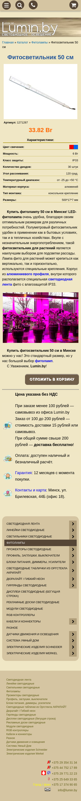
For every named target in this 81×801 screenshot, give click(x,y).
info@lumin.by (67, 790)
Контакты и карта (30, 490)
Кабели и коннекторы (19, 734)
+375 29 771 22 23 (64, 773)
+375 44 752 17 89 (64, 767)
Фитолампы (13, 691)
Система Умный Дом (18, 745)
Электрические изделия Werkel (25, 753)
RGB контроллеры (17, 730)
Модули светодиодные (19, 726)
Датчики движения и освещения (25, 741)
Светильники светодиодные (23, 687)
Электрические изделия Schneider (26, 749)
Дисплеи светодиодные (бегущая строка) (31, 718)
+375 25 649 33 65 (64, 779)
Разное (10, 738)
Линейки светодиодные (20, 683)
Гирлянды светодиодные (21, 714)
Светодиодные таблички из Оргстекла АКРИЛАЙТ (36, 706)
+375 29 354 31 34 (64, 762)
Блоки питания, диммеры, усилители (28, 703)
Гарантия (23, 473)
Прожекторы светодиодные (22, 695)
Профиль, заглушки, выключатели (26, 699)
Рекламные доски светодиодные (25, 722)
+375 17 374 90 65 (64, 784)
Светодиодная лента (18, 679)
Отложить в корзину (52, 379)
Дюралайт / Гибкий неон (20, 710)
